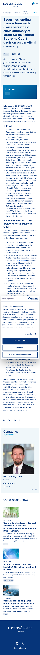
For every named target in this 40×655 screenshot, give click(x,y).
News (35, 13)
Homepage (7, 13)
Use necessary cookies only (20, 354)
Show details (28, 334)
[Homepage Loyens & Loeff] (14, 4)
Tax (7, 93)
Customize (20, 348)
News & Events (25, 13)
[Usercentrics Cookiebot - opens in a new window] (28, 298)
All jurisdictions (10, 435)
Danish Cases (21, 261)
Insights (17, 13)
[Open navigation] (37, 4)
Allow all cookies (20, 341)
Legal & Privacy (20, 648)
